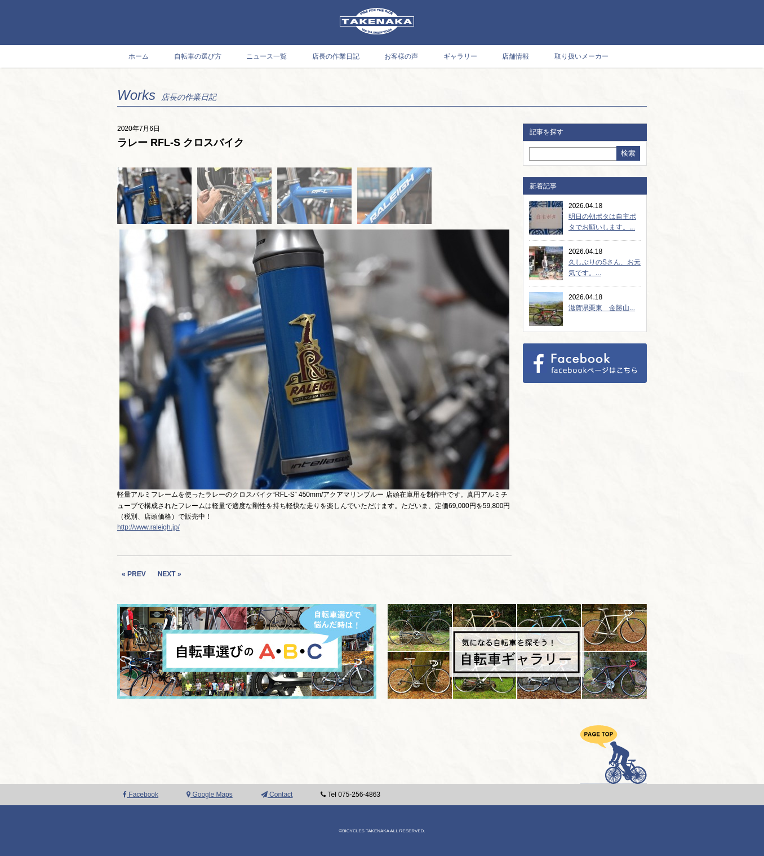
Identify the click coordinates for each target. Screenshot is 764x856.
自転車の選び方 (197, 56)
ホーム (138, 56)
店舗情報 (515, 56)
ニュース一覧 (266, 56)
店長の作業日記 (335, 56)
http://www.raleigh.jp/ (148, 527)
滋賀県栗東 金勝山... (601, 308)
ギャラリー (460, 56)
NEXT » (169, 574)
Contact (277, 794)
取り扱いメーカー (581, 56)
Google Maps (209, 794)
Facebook (140, 794)
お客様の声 (401, 56)
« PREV (134, 574)
